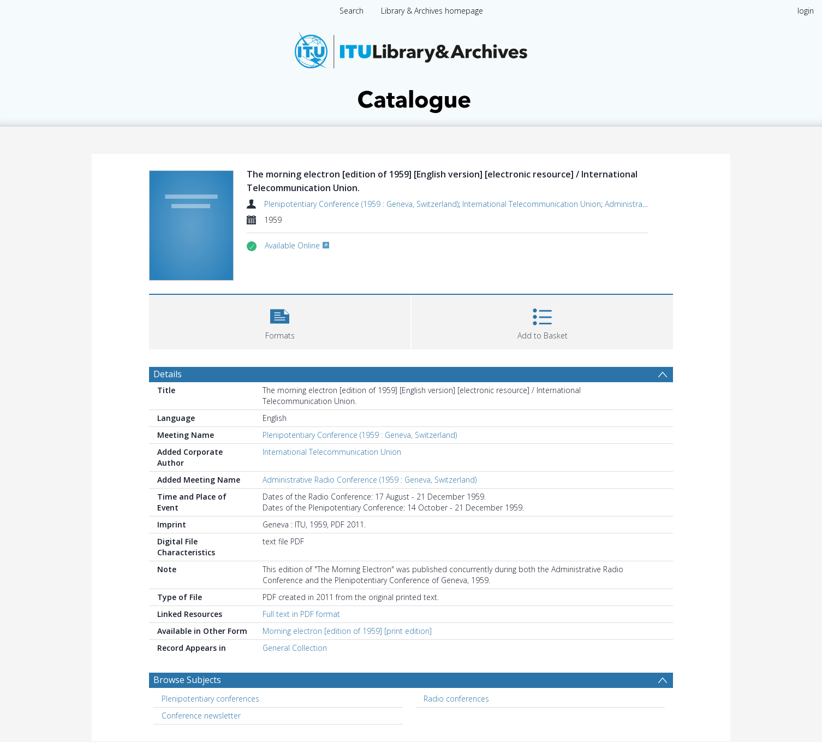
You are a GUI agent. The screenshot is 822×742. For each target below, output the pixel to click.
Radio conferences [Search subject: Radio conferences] (456, 698)
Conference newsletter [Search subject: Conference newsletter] (201, 715)
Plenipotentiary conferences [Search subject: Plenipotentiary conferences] (210, 698)
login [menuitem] (805, 10)
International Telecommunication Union (531, 204)
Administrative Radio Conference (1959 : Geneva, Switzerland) (369, 479)
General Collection (295, 648)
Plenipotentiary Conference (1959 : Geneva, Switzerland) (361, 204)
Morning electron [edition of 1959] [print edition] (347, 631)
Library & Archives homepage (432, 10)
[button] (279, 321)
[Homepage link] (411, 69)
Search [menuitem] (351, 10)
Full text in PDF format (301, 614)
